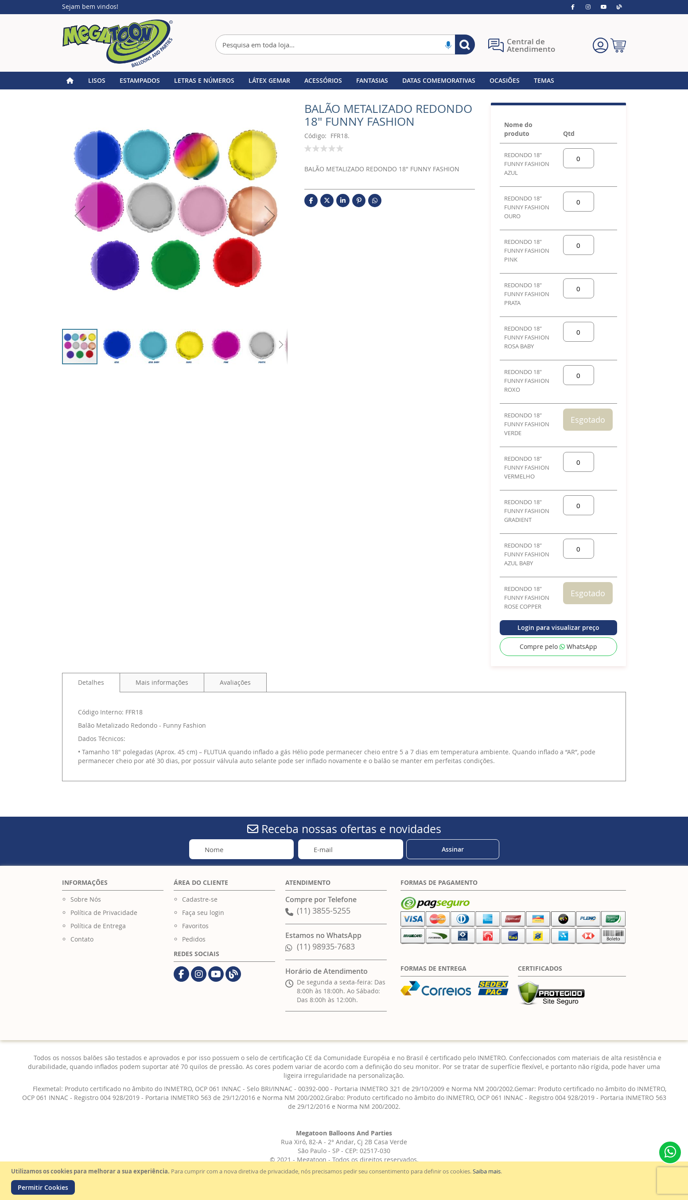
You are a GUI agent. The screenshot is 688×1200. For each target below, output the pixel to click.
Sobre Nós (85, 899)
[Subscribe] (452, 849)
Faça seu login (203, 912)
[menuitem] (97, 80)
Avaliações (235, 682)
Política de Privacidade (103, 912)
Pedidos (194, 939)
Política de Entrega (98, 926)
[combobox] (345, 44)
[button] (79, 215)
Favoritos (195, 926)
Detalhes (91, 682)
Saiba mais (487, 1171)
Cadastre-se (200, 899)
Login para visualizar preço (558, 627)
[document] (345, 1181)
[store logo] (117, 43)
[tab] (91, 682)
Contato (81, 939)
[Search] (465, 44)
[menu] (343, 80)
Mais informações (162, 682)
